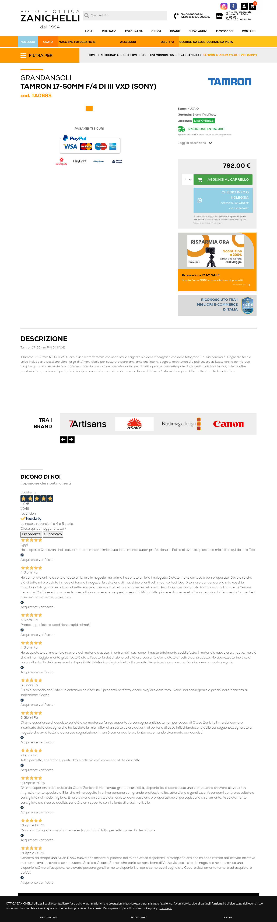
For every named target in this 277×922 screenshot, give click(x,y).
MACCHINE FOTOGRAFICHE (77, 42)
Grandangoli (188, 55)
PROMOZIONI (224, 31)
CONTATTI (248, 31)
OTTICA (156, 31)
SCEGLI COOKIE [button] (138, 918)
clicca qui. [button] (165, 908)
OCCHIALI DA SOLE (192, 42)
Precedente (31, 534)
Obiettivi (130, 55)
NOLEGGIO (28, 42)
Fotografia (110, 55)
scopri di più (241, 285)
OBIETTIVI (167, 42)
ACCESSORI (128, 42)
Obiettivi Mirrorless (158, 55)
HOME (89, 31)
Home (92, 55)
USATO (48, 42)
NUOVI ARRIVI (198, 31)
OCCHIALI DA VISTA (219, 42)
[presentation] (63, 439)
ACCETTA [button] (228, 918)
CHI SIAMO (109, 31)
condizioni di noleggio (211, 223)
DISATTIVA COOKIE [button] (49, 918)
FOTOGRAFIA (134, 31)
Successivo (53, 534)
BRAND (175, 31)
